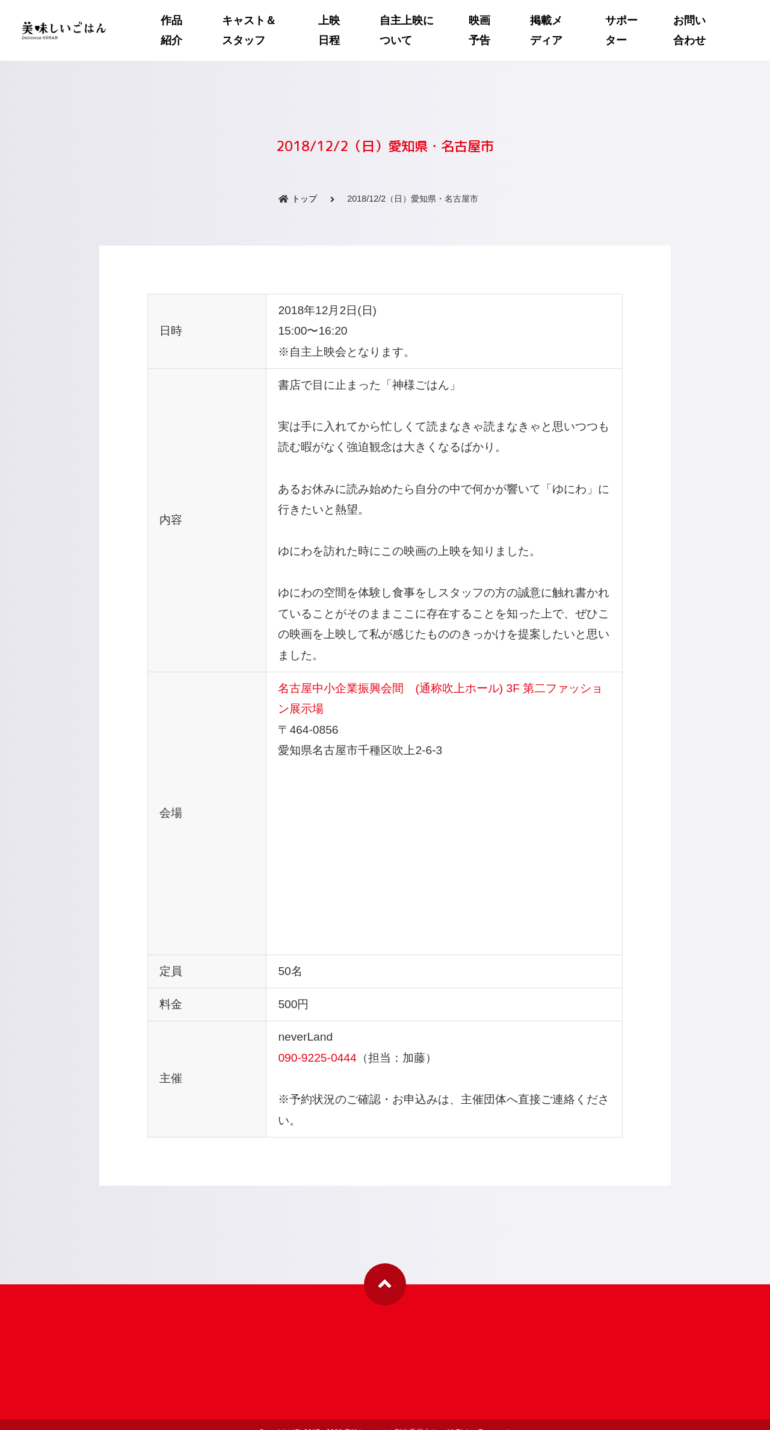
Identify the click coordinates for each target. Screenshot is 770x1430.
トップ (304, 191)
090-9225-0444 (317, 1050)
